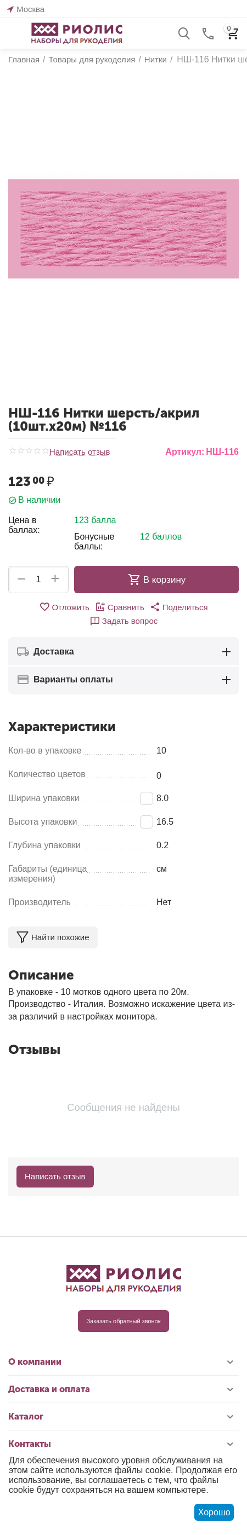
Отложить (64, 606)
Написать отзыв (79, 452)
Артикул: (184, 451)
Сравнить (119, 606)
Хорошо (214, 1512)
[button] (179, 606)
